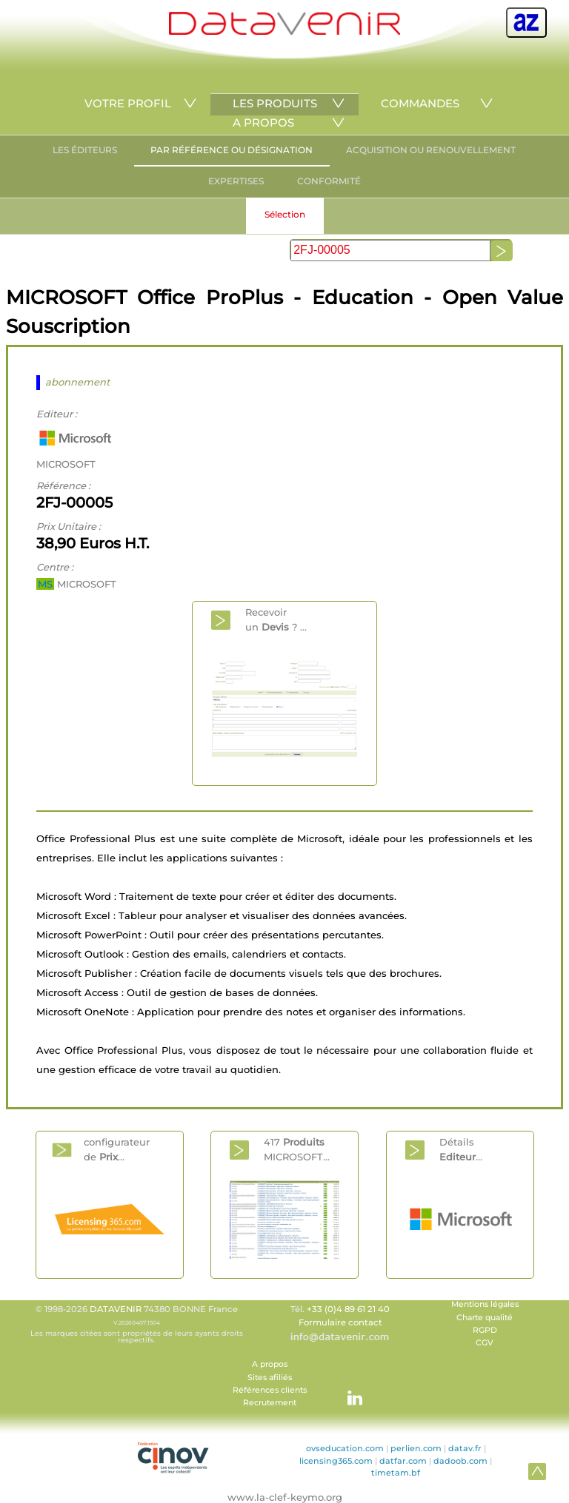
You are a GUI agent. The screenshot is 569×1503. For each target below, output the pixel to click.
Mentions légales (485, 1304)
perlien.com (416, 1448)
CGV (484, 1343)
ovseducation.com (345, 1448)
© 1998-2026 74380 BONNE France (136, 1324)
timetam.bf (395, 1472)
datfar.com (403, 1461)
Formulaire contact (340, 1322)
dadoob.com (460, 1461)
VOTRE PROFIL (127, 103)
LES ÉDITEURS (85, 149)
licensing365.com (336, 1461)
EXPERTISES (236, 180)
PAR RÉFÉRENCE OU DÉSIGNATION (231, 149)
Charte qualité (484, 1317)
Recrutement (269, 1403)
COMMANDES (420, 103)
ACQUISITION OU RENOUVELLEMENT (431, 149)
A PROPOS (263, 122)
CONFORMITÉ (329, 180)
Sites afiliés (269, 1377)
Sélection (284, 214)
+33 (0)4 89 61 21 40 (348, 1309)
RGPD (485, 1330)
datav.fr (465, 1448)
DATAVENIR (116, 1309)
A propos (269, 1364)
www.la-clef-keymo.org (284, 1497)
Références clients (270, 1390)
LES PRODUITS (275, 103)
